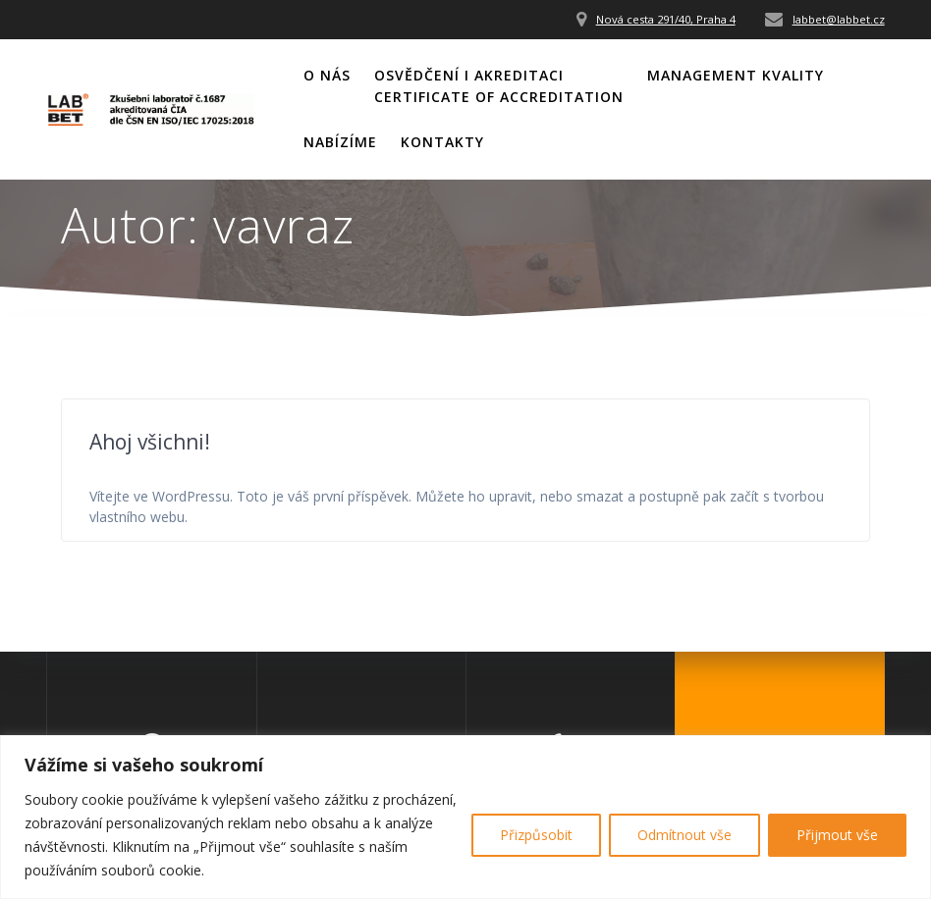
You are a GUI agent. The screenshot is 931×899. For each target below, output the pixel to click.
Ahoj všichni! (149, 441)
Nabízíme (340, 141)
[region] (465, 817)
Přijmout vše (837, 834)
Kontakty (442, 141)
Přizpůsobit (536, 834)
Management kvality (735, 75)
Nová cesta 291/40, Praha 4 (666, 19)
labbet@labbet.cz (839, 19)
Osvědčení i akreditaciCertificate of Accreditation (499, 86)
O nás (327, 75)
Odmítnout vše (684, 834)
